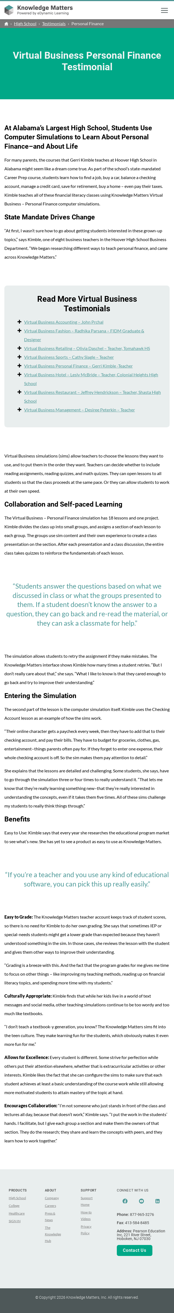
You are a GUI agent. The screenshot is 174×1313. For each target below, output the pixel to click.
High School (25, 23)
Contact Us (134, 1250)
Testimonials (54, 23)
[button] (164, 10)
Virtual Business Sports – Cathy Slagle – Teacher (69, 357)
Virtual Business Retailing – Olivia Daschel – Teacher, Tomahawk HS (87, 348)
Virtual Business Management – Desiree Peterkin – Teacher (79, 409)
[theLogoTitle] (38, 10)
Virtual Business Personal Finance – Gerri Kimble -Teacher (78, 365)
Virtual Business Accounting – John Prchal (63, 321)
